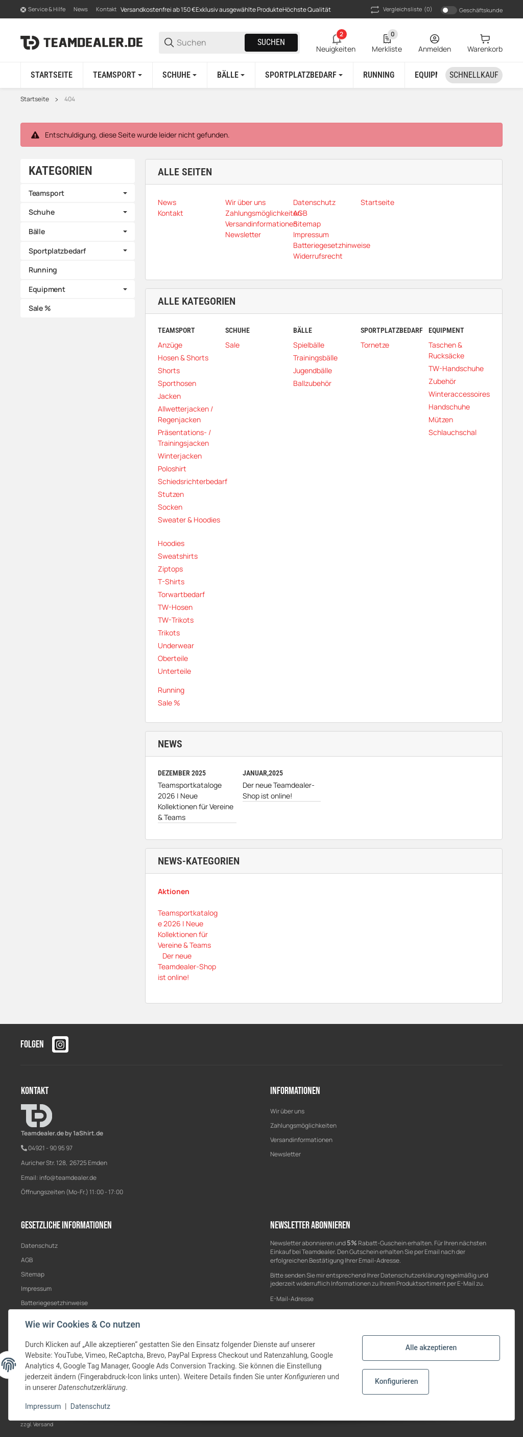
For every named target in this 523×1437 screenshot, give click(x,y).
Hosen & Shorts (183, 357)
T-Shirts (171, 581)
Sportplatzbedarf (57, 251)
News (81, 9)
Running (171, 690)
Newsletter (285, 1154)
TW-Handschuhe (456, 368)
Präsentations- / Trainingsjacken (184, 437)
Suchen (271, 42)
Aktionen (173, 891)
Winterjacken (180, 456)
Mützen (441, 419)
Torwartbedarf (181, 594)
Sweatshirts (178, 556)
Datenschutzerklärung (412, 1275)
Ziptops (170, 569)
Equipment (47, 289)
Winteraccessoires (459, 394)
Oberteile (173, 658)
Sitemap (32, 1274)
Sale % (169, 703)
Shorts (169, 370)
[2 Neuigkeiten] (335, 42)
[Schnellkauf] (474, 75)
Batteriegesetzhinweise (54, 1302)
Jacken (169, 396)
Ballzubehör (312, 383)
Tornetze (375, 345)
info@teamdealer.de (68, 1177)
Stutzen (171, 494)
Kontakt (106, 9)
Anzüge (170, 345)
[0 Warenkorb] (485, 42)
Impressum (36, 1288)
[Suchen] (210, 43)
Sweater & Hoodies (189, 519)
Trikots (169, 632)
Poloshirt (172, 468)
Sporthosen (177, 383)
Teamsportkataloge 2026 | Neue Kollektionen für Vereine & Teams (195, 801)
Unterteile (174, 671)
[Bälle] (231, 75)
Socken (170, 507)
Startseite (34, 99)
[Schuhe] (179, 75)
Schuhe (41, 212)
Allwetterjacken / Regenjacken (185, 414)
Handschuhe (449, 407)
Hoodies (171, 543)
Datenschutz (39, 1245)
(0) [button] (401, 10)
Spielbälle (308, 345)
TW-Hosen (175, 607)
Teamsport (46, 193)
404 (69, 99)
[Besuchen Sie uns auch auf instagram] (60, 1044)
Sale (232, 345)
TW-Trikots (176, 620)
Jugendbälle (312, 370)
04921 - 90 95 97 (50, 1148)
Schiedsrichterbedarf (192, 481)
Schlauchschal (453, 432)
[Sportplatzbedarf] (304, 75)
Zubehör (442, 381)
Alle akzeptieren (431, 1347)
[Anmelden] (434, 42)
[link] (77, 193)
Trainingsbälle (315, 357)
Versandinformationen (301, 1139)
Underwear (176, 645)
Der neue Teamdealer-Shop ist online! (279, 790)
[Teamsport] (117, 75)
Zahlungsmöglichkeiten (303, 1125)
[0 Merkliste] (387, 42)
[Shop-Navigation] (42, 10)
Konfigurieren (396, 1381)
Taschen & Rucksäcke (446, 350)
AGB (27, 1260)
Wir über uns (287, 1111)
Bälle (37, 231)
